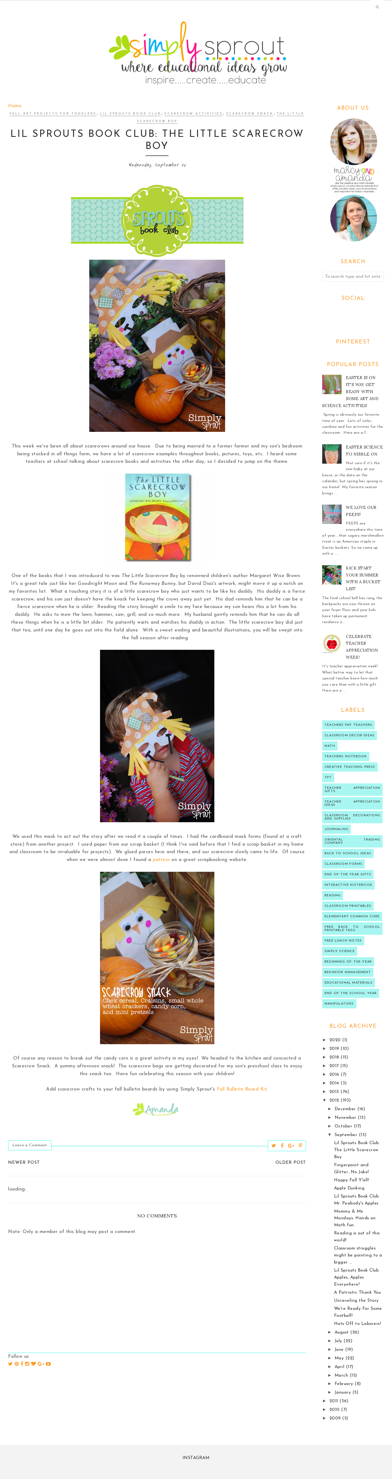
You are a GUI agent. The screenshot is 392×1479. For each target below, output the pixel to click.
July (339, 1341)
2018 (335, 1057)
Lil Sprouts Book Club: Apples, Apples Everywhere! (357, 1277)
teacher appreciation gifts (352, 789)
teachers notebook (346, 756)
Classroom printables (348, 906)
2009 (335, 1418)
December (346, 1109)
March (342, 1375)
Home (15, 106)
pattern (161, 859)
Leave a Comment (29, 1145)
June (340, 1350)
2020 (335, 1040)
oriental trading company (352, 841)
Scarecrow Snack (249, 113)
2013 (335, 1092)
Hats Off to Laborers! (357, 1324)
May (340, 1358)
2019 (335, 1049)
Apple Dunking (349, 1188)
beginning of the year (348, 961)
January (343, 1392)
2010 (335, 1410)
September (347, 1135)
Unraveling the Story (356, 1301)
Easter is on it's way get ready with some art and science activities (350, 391)
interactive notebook (348, 885)
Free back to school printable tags (352, 928)
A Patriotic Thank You (357, 1292)
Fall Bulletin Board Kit (242, 1089)
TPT (328, 777)
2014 (335, 1083)
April (340, 1367)
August (342, 1332)
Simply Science (340, 951)
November (346, 1118)
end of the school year (351, 993)
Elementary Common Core (352, 916)
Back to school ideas (348, 853)
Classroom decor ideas (349, 735)
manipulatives (339, 1003)
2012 (335, 1100)
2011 (334, 1401)
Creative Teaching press (350, 767)
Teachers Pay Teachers (348, 725)
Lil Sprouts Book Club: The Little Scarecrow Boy (357, 1150)
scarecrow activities (193, 113)
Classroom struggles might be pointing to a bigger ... (358, 1255)
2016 (335, 1074)
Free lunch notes (343, 940)
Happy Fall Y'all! (351, 1180)
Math (330, 746)
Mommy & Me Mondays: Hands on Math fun (355, 1218)
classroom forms (343, 864)
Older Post (291, 1163)
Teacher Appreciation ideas (352, 803)
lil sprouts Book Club (130, 113)
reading (333, 895)
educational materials (349, 982)
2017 (335, 1066)
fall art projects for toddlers (53, 113)
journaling (336, 829)
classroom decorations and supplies (352, 817)
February (345, 1384)
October (344, 1126)
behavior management (348, 972)
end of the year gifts (348, 874)
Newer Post (24, 1163)
